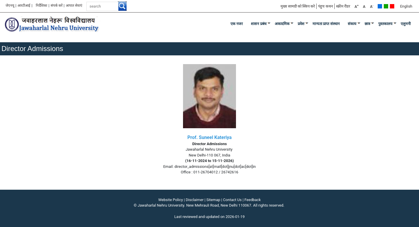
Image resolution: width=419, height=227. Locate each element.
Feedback (252, 200)
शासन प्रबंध (259, 24)
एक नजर (236, 24)
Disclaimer (194, 200)
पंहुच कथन (325, 6)
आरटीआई (23, 5)
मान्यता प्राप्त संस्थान (326, 24)
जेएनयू (10, 5)
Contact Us (232, 200)
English (406, 6)
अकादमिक (282, 24)
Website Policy (170, 200)
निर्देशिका (41, 5)
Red (392, 6)
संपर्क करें (57, 5)
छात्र (367, 24)
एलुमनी (406, 24)
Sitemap (213, 200)
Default (380, 6)
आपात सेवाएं (74, 5)
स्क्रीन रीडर (343, 6)
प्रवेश (301, 24)
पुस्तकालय (385, 24)
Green (386, 6)
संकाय (352, 24)
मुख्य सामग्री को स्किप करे (297, 6)
